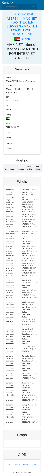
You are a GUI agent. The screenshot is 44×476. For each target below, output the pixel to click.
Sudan (22, 39)
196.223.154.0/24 (13, 464)
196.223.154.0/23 (22, 14)
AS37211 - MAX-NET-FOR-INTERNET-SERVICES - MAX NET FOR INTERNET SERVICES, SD (22, 26)
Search (34, 6)
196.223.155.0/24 (29, 464)
